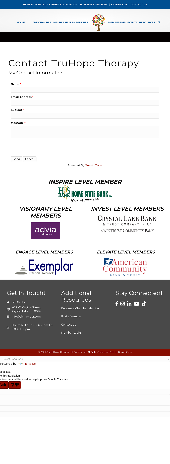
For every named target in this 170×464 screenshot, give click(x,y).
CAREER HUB (119, 4)
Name (15, 88)
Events (132, 22)
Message (17, 126)
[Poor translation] (15, 388)
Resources (147, 22)
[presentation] (36, 150)
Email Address (21, 100)
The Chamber (41, 22)
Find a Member (71, 320)
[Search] (158, 22)
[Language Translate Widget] (85, 363)
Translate (26, 367)
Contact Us (68, 328)
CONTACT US (139, 4)
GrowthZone (93, 169)
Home (21, 22)
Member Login (71, 336)
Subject (16, 114)
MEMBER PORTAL (34, 4)
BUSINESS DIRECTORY (93, 4)
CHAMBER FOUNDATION (62, 4)
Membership (117, 22)
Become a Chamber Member (80, 312)
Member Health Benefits (70, 22)
